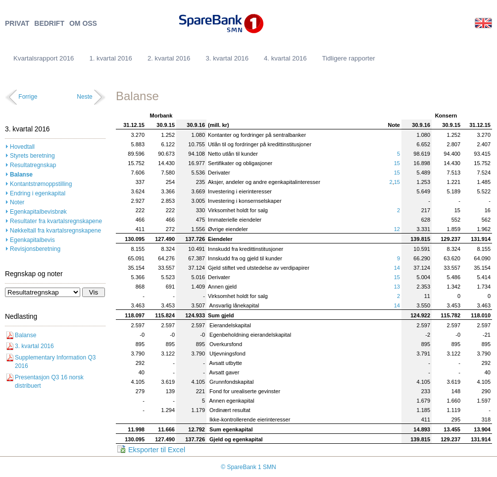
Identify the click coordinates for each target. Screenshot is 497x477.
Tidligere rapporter (348, 58)
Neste (84, 96)
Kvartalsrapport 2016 (43, 58)
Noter (17, 202)
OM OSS (83, 23)
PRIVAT (17, 23)
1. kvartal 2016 (110, 58)
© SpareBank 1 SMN (248, 467)
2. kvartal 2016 (169, 58)
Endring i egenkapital (37, 193)
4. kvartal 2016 (285, 58)
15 (397, 163)
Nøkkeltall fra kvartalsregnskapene (55, 230)
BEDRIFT (49, 23)
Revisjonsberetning (35, 248)
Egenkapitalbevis (32, 240)
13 (397, 287)
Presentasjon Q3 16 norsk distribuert (49, 381)
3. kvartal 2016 (226, 58)
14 (397, 268)
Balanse (21, 174)
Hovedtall (22, 146)
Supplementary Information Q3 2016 (55, 361)
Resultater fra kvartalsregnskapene (56, 221)
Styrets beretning (32, 155)
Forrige (27, 96)
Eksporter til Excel (156, 450)
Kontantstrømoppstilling (41, 183)
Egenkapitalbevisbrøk (38, 211)
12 (397, 229)
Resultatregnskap (33, 165)
